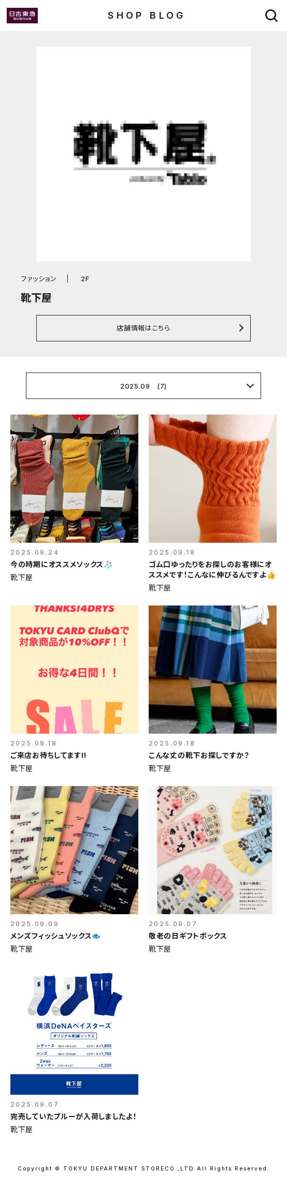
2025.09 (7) (143, 386)
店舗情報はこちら (143, 328)
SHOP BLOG (147, 15)
